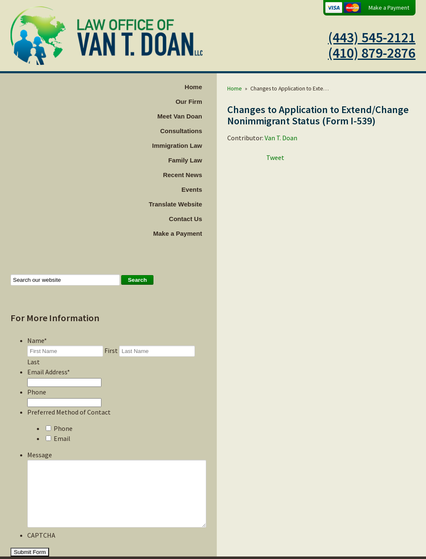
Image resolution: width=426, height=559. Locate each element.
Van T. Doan (302, 149)
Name (37, 340)
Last (202, 350)
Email (62, 428)
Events (213, 189)
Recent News (203, 174)
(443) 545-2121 (372, 37)
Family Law (206, 160)
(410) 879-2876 (372, 53)
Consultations (202, 130)
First (111, 350)
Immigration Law (198, 145)
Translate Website (196, 204)
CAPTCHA (41, 537)
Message (39, 445)
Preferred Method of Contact (69, 402)
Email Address (48, 362)
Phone (36, 382)
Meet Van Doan (200, 116)
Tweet (296, 169)
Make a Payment (389, 7)
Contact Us (206, 218)
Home (214, 86)
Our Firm (210, 101)
